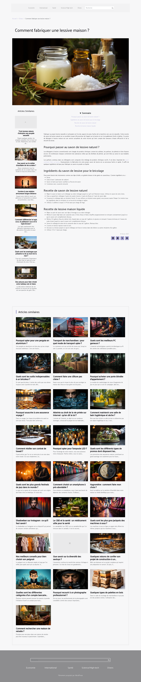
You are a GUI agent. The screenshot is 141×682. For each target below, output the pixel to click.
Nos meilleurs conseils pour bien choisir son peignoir (31, 557)
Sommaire (86, 113)
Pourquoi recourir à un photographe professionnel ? (69, 593)
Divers (80, 8)
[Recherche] (99, 8)
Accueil (14, 19)
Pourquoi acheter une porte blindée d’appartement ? (106, 377)
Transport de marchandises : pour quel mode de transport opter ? (68, 341)
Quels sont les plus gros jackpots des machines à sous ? (107, 521)
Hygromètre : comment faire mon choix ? (105, 485)
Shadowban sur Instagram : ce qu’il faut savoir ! (32, 521)
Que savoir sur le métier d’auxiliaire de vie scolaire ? (26, 164)
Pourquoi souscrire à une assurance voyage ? (32, 413)
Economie (31, 8)
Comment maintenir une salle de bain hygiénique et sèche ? (105, 413)
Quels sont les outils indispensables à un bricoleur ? (33, 377)
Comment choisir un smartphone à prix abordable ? (69, 485)
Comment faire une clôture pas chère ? (67, 377)
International (43, 8)
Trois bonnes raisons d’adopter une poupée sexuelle (26, 133)
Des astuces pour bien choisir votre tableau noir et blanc (26, 282)
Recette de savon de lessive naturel (85, 123)
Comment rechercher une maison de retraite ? (33, 629)
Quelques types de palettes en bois (106, 592)
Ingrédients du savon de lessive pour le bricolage (85, 120)
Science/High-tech (67, 8)
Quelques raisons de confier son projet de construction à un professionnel (105, 559)
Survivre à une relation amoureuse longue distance (26, 192)
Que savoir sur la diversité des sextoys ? (67, 557)
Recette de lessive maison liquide (85, 126)
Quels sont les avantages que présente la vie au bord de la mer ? (26, 253)
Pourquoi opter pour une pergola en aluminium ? (32, 341)
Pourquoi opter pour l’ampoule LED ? (70, 448)
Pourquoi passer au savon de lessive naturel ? (85, 117)
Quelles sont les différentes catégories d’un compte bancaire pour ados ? (31, 595)
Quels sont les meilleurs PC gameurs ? (103, 341)
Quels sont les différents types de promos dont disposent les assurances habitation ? (106, 451)
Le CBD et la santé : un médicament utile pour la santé (69, 521)
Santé (54, 8)
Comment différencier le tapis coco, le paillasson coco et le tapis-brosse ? (26, 221)
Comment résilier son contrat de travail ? (31, 449)
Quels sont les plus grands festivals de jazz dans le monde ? (32, 485)
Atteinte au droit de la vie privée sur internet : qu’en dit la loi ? (69, 413)
